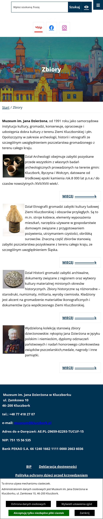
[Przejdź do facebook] (51, 27)
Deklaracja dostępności (58, 466)
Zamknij (84, 513)
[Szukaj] (74, 7)
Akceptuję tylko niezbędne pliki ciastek (39, 513)
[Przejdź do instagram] (64, 27)
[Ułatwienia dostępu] (86, 7)
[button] (13, 176)
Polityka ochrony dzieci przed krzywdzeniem (51, 475)
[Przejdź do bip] (38, 27)
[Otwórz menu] (98, 5)
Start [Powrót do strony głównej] (5, 107)
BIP (29, 466)
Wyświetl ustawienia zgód (76, 504)
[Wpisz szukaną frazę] (39, 7)
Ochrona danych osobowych (28, 504)
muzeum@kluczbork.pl (32, 423)
